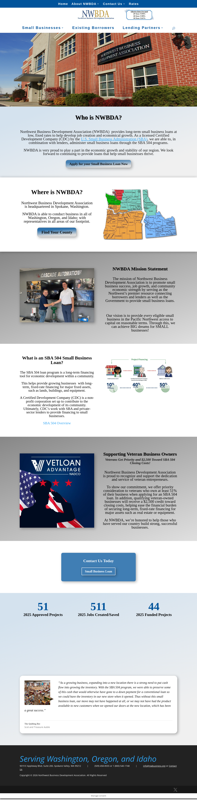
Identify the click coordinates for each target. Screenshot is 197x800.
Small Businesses (41, 28)
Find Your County (56, 234)
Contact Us (112, 4)
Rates (134, 4)
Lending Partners (141, 28)
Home (63, 4)
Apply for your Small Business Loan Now (98, 164)
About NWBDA (83, 4)
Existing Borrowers (93, 28)
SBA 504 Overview (57, 425)
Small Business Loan (98, 573)
